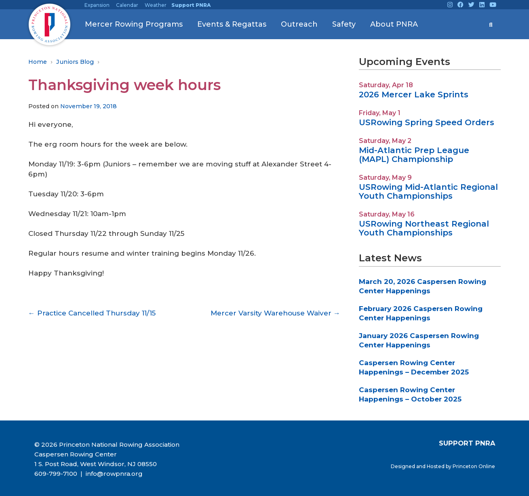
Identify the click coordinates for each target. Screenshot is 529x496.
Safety (344, 24)
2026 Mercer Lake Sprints (413, 94)
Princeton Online (474, 466)
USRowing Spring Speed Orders (426, 122)
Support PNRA (191, 5)
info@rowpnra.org (113, 473)
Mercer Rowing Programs (134, 24)
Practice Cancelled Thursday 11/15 (92, 313)
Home (37, 61)
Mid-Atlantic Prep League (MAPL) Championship (414, 155)
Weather (155, 5)
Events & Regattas (231, 24)
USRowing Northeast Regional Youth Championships (424, 228)
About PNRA (394, 24)
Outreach (299, 24)
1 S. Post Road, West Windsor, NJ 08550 (95, 464)
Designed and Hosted (418, 466)
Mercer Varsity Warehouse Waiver (275, 313)
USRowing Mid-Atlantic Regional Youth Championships (428, 191)
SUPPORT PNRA (467, 443)
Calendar (127, 5)
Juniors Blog (75, 61)
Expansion (97, 5)
